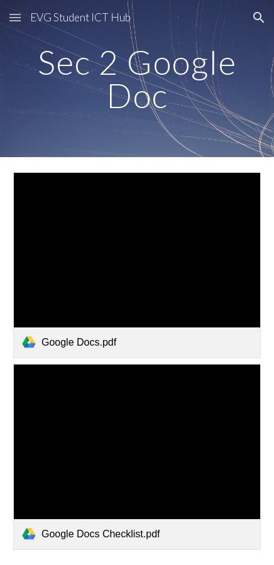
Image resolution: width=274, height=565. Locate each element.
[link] (137, 265)
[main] (137, 79)
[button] (15, 17)
